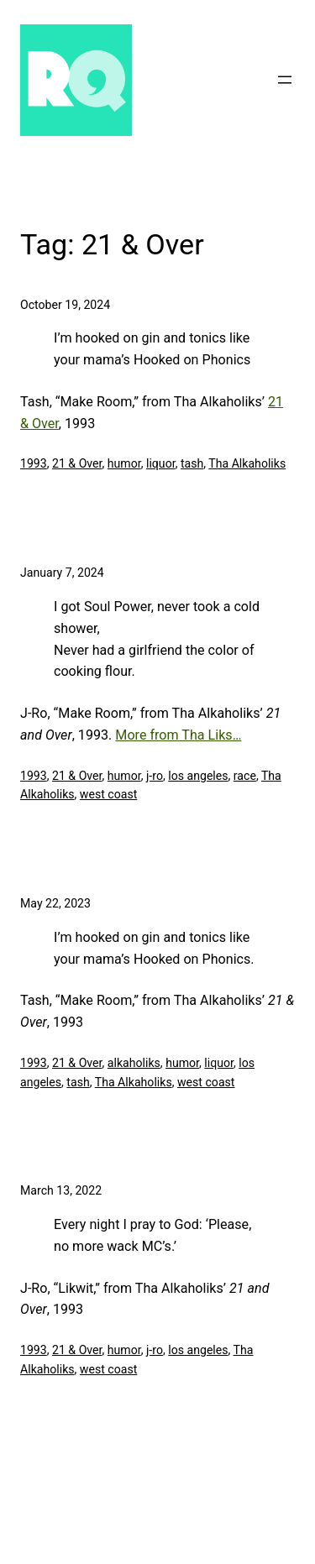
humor (124, 463)
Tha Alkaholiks (247, 463)
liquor (161, 463)
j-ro (154, 775)
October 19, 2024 (65, 304)
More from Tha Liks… (178, 735)
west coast (109, 794)
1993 (33, 463)
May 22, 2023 (55, 903)
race (245, 775)
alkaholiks (134, 1063)
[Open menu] (285, 80)
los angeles (198, 775)
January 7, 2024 (62, 572)
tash (192, 463)
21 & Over (77, 463)
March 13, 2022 (61, 1190)
